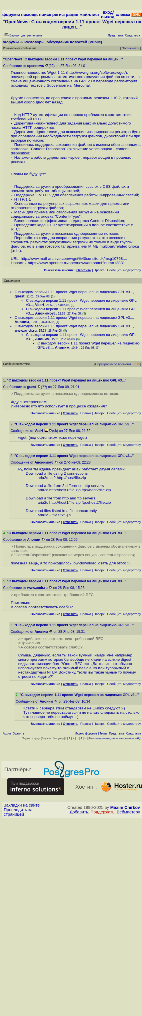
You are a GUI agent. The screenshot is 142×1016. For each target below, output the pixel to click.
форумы (11, 14)
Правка (99, 270)
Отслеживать (130, 48)
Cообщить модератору (124, 270)
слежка (123, 14)
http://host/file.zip (71, 478)
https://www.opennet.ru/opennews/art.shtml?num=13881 (76, 263)
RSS (136, 364)
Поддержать (103, 812)
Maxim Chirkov (125, 807)
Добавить (79, 812)
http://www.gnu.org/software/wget (96, 72)
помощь (29, 14)
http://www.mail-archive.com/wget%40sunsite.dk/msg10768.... (74, 258)
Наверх (99, 413)
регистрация (65, 14)
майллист (89, 14)
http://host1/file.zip (65, 490)
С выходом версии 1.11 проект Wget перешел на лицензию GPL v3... (74, 292)
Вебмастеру (128, 812)
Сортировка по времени (113, 364)
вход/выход (107, 14)
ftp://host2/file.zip (96, 490)
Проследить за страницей (18, 812)
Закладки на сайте (22, 805)
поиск (45, 14)
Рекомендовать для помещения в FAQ (115, 738)
